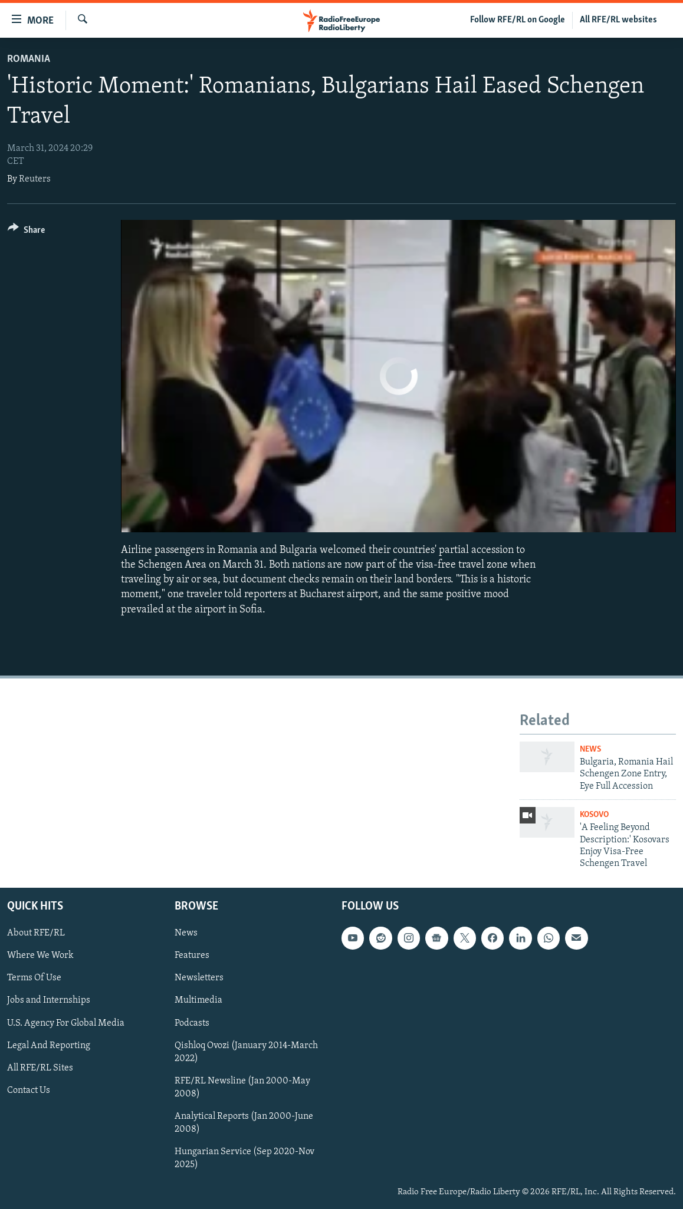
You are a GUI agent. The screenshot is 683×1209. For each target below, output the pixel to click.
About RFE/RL (36, 933)
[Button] (26, 232)
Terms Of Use (34, 978)
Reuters (35, 179)
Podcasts (192, 1022)
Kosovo (594, 815)
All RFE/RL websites (618, 20)
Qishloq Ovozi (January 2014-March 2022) (246, 1051)
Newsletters (199, 978)
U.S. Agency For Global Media (65, 1022)
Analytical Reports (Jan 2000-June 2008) (244, 1122)
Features (192, 955)
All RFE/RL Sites (40, 1067)
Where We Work (40, 955)
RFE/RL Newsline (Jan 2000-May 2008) (242, 1087)
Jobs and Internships (48, 1000)
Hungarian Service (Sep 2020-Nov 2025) (244, 1158)
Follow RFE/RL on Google (517, 20)
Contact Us (28, 1090)
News (590, 749)
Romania (28, 59)
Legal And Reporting (48, 1045)
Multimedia (198, 1000)
